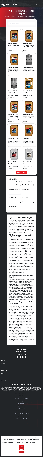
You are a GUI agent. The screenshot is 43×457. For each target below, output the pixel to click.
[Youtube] (16, 387)
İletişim (2, 403)
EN (33, 4)
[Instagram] (20, 387)
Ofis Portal (3, 410)
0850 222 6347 (21, 381)
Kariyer (2, 407)
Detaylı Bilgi (11, 55)
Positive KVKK (21, 433)
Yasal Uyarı (21, 431)
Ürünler (19, 16)
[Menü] (40, 4)
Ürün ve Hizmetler (5, 397)
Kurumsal (3, 390)
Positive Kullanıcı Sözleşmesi (21, 428)
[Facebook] (26, 387)
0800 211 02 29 (21, 384)
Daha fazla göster (21, 201)
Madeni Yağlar (13, 16)
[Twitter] (23, 387)
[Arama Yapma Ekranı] (36, 4)
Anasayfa (7, 16)
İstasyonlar (3, 394)
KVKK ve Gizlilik (21, 426)
